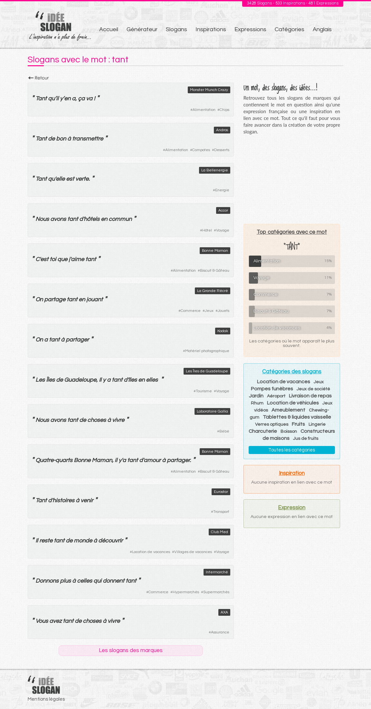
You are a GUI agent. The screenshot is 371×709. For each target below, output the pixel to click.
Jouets (223, 311)
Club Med (219, 532)
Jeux (209, 311)
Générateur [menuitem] (142, 29)
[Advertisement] (291, 179)
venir (87, 500)
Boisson (289, 431)
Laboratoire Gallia (212, 411)
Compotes (201, 150)
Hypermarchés (186, 592)
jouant (94, 299)
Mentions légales (46, 699)
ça (81, 98)
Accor (223, 210)
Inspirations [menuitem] (210, 29)
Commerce (191, 311)
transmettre (87, 139)
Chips (224, 110)
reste (45, 541)
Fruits (298, 424)
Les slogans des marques (131, 650)
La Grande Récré (212, 291)
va (89, 98)
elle (60, 179)
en (67, 98)
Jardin (256, 395)
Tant (41, 98)
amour (152, 460)
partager (77, 340)
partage (54, 299)
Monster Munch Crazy (209, 90)
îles (132, 380)
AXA (224, 612)
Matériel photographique (207, 351)
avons (58, 219)
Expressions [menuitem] (250, 29)
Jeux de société (313, 389)
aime (77, 259)
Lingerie (317, 424)
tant (72, 219)
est (70, 179)
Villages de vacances (193, 552)
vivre (118, 420)
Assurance (220, 632)
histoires (63, 500)
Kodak (222, 331)
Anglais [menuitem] (322, 29)
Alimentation (204, 110)
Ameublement (288, 410)
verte (82, 179)
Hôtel (207, 230)
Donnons (47, 581)
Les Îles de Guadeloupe (207, 371)
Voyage (222, 230)
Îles (50, 380)
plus (65, 581)
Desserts (221, 150)
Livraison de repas (310, 395)
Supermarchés (216, 592)
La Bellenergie (214, 170)
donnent (113, 581)
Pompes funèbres (272, 388)
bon (61, 139)
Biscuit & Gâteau (214, 270)
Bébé (224, 431)
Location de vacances (151, 552)
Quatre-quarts (53, 460)
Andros (222, 130)
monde (83, 541)
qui (97, 581)
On (39, 299)
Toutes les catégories (291, 450)
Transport (221, 512)
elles (152, 380)
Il (100, 380)
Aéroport (276, 396)
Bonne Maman (215, 251)
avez (55, 621)
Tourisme (204, 391)
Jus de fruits (305, 438)
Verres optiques (271, 424)
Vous (41, 621)
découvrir (110, 541)
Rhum (257, 403)
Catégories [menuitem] (289, 29)
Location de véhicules (293, 402)
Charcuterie (263, 431)
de (51, 139)
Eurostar (221, 492)
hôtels (92, 219)
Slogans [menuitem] (176, 29)
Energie (222, 190)
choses (96, 420)
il (57, 98)
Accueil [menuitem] (108, 29)
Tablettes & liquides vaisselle (297, 417)
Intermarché (217, 572)
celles (84, 581)
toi (53, 259)
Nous (42, 219)
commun (120, 219)
